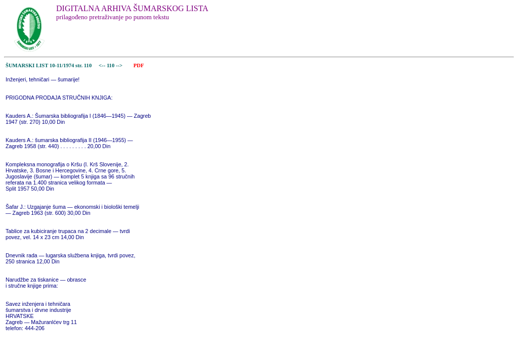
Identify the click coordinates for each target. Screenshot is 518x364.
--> (120, 65)
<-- (102, 65)
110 (111, 65)
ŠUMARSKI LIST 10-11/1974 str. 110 (49, 65)
